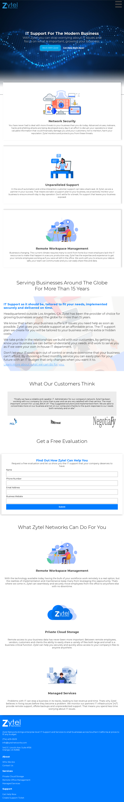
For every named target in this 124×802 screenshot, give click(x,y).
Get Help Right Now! (73, 48)
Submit (62, 507)
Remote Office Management (16, 780)
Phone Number (14, 479)
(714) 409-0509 (9, 739)
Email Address (13, 487)
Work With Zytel (50, 48)
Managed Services (11, 783)
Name (9, 470)
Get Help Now (9, 794)
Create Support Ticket (13, 798)
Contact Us (7, 765)
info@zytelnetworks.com (14, 743)
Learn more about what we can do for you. (34, 364)
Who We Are (8, 762)
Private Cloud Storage (13, 776)
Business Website (14, 496)
